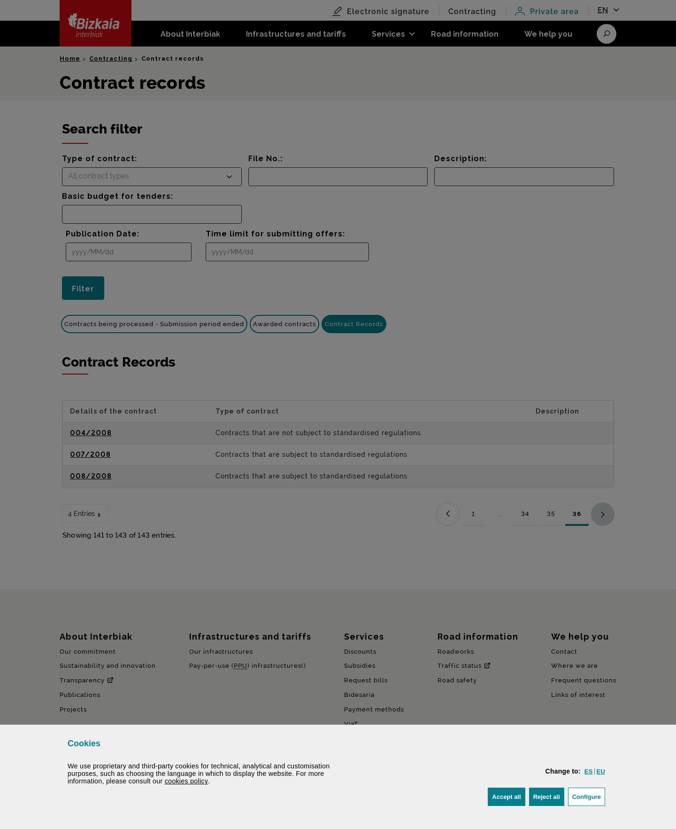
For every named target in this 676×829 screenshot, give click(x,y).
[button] (588, 771)
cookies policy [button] (186, 781)
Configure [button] (588, 795)
